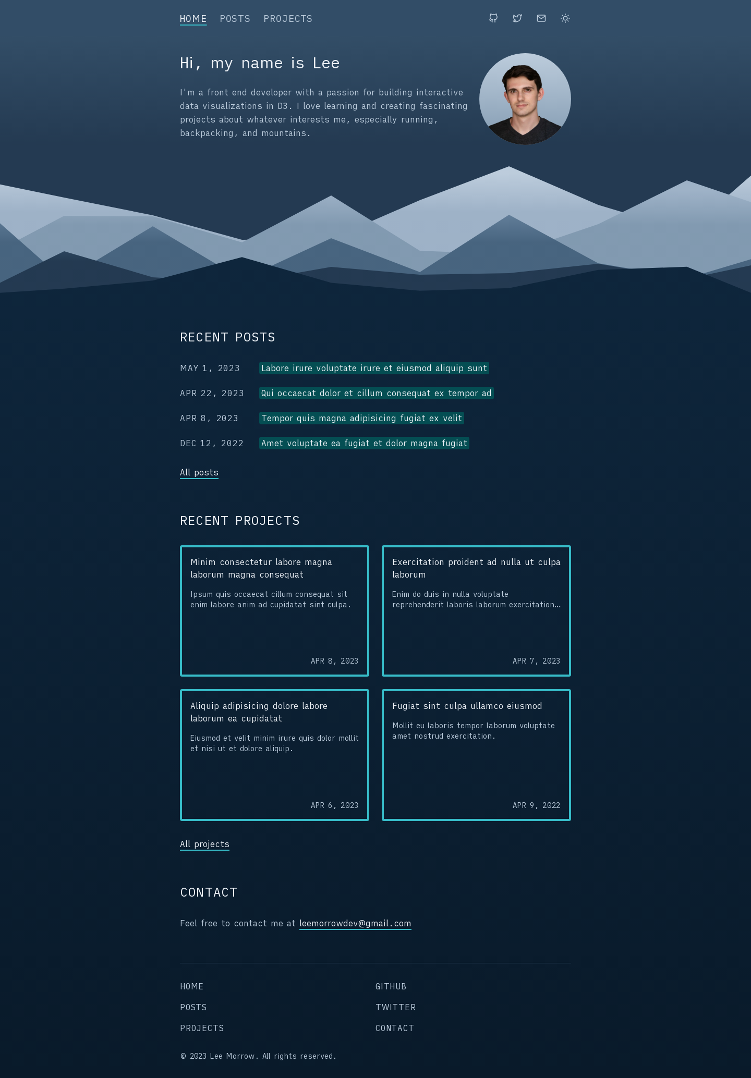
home (193, 18)
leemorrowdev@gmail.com (355, 923)
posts (235, 18)
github (391, 986)
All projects (204, 844)
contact (395, 1028)
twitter (396, 1007)
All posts (199, 472)
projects (288, 18)
